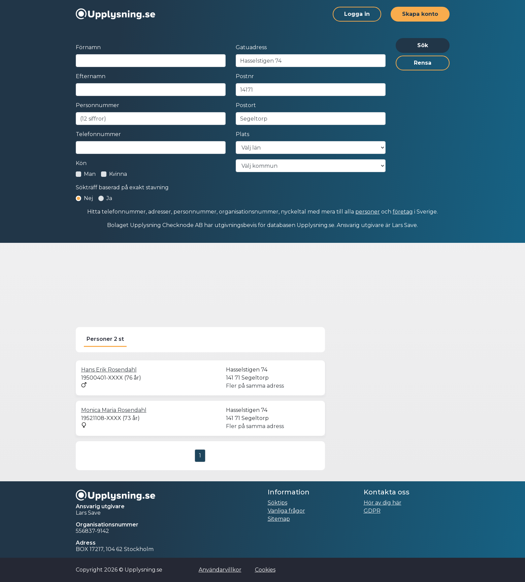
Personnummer (97, 105)
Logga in (357, 14)
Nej (88, 198)
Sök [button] (422, 45)
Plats (242, 134)
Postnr (245, 76)
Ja (109, 198)
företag (403, 211)
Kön (81, 163)
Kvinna (118, 174)
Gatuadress (251, 47)
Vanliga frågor (286, 511)
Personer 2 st (105, 339)
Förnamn (88, 47)
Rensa (422, 63)
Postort (246, 105)
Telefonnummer (98, 134)
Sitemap (279, 519)
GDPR (372, 511)
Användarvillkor (220, 570)
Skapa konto (420, 14)
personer (367, 211)
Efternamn (90, 76)
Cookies (265, 570)
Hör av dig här (382, 502)
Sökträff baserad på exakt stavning (122, 187)
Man (90, 174)
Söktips (277, 502)
